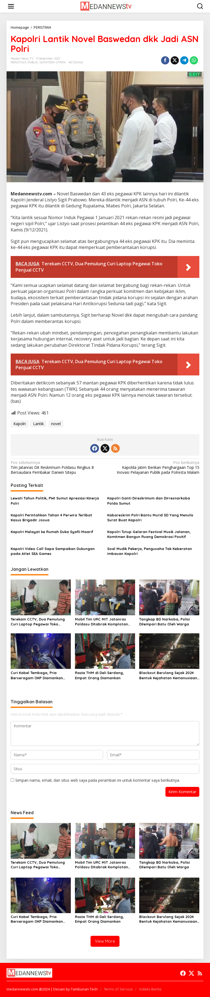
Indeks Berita (150, 989)
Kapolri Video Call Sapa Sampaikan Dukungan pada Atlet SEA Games (53, 551)
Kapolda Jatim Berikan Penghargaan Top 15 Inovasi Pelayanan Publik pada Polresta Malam (154, 467)
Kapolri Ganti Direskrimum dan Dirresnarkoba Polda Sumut (148, 500)
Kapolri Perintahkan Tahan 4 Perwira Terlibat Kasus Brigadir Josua (51, 517)
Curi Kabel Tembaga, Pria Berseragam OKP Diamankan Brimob (37, 675)
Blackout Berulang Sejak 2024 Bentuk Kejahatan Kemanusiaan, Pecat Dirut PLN (168, 675)
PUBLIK (33, 62)
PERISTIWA (18, 62)
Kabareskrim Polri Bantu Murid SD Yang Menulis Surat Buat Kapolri (150, 517)
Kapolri (19, 423)
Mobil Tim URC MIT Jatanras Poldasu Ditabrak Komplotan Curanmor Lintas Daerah (101, 622)
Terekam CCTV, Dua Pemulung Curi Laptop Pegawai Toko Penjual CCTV (38, 622)
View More (105, 941)
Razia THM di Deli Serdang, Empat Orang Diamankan (99, 675)
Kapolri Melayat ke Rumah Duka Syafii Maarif (52, 532)
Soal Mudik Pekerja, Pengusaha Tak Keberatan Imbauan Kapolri (149, 551)
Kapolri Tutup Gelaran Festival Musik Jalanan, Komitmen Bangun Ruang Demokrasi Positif (149, 534)
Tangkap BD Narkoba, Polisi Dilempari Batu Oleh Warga (164, 621)
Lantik (38, 423)
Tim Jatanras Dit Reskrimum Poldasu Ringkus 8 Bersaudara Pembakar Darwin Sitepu (56, 467)
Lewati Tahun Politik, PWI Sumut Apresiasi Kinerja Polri (55, 500)
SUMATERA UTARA (52, 62)
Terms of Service (118, 989)
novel (56, 423)
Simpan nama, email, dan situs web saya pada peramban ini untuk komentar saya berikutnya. (97, 780)
